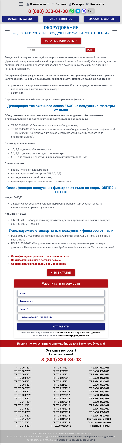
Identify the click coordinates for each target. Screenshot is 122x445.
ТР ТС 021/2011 (61, 376)
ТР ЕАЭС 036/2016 (61, 428)
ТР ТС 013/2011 (23, 411)
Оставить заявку (20, 19)
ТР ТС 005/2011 (23, 383)
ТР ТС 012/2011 (23, 407)
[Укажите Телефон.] (61, 303)
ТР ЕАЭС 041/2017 (99, 383)
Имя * (23, 295)
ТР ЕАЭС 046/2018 (99, 400)
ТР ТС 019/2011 (61, 369)
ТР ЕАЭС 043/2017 (99, 390)
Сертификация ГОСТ (99, 421)
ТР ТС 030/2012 (61, 407)
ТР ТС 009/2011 (23, 397)
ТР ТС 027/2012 (61, 397)
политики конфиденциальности (73, 337)
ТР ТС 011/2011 (23, 404)
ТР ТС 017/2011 (23, 424)
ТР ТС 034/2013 (61, 421)
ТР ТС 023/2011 (61, 383)
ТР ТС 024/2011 (61, 386)
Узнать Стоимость (61, 42)
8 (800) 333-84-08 (48, 12)
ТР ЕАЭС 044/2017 (99, 393)
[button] (71, 12)
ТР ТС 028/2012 (61, 400)
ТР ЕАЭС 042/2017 (99, 386)
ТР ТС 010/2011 (23, 400)
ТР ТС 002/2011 (23, 373)
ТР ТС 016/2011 (23, 421)
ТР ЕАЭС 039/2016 (99, 376)
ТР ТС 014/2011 (23, 414)
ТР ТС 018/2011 (23, 428)
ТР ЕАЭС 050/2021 (99, 414)
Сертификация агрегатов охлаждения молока (40, 258)
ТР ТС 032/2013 (61, 414)
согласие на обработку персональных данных (75, 334)
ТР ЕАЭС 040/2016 (99, 380)
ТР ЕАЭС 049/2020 (99, 411)
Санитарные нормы (99, 424)
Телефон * (26, 303)
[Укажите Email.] (61, 311)
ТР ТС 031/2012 (61, 411)
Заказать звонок (101, 19)
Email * (24, 311)
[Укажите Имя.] (61, 295)
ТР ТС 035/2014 (61, 424)
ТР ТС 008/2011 (23, 393)
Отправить (61, 328)
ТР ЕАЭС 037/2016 (99, 369)
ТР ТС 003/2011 (23, 376)
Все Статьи (61, 274)
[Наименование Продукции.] (61, 319)
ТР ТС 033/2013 (61, 417)
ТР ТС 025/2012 (61, 390)
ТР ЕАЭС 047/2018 (99, 404)
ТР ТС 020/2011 (61, 373)
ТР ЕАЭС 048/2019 (99, 407)
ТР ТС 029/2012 (61, 404)
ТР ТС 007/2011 (23, 390)
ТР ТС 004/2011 (23, 380)
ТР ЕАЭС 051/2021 (99, 417)
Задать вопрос (61, 19)
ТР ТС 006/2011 (23, 386)
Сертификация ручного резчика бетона (36, 261)
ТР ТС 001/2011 (23, 369)
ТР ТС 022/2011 (61, 380)
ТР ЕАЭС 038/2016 (99, 373)
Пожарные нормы (99, 428)
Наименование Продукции (36, 318)
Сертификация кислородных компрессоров (38, 265)
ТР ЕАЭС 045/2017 (99, 397)
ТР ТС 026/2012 (61, 393)
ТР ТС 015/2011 (23, 417)
